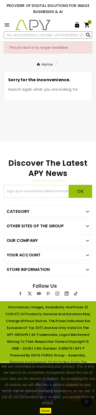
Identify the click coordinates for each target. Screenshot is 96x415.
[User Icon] (77, 25)
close (45, 411)
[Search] (48, 35)
